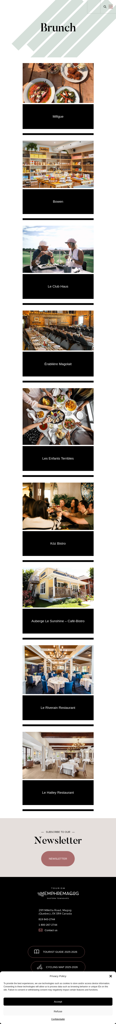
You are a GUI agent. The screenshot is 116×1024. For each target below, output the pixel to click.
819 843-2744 (47, 919)
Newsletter (58, 858)
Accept (58, 1001)
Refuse (58, 1011)
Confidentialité (58, 1019)
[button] (110, 976)
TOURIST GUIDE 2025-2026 (60, 951)
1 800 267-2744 (48, 924)
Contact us (48, 930)
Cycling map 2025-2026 (62, 966)
